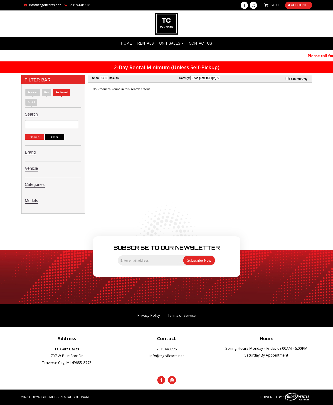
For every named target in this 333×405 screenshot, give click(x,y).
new (46, 92)
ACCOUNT (299, 5)
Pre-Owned (62, 92)
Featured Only (296, 79)
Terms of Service (181, 315)
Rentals (145, 43)
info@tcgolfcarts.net (166, 355)
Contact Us (200, 43)
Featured (32, 92)
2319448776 (166, 349)
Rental (31, 102)
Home (126, 43)
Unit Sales (171, 43)
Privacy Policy (148, 315)
